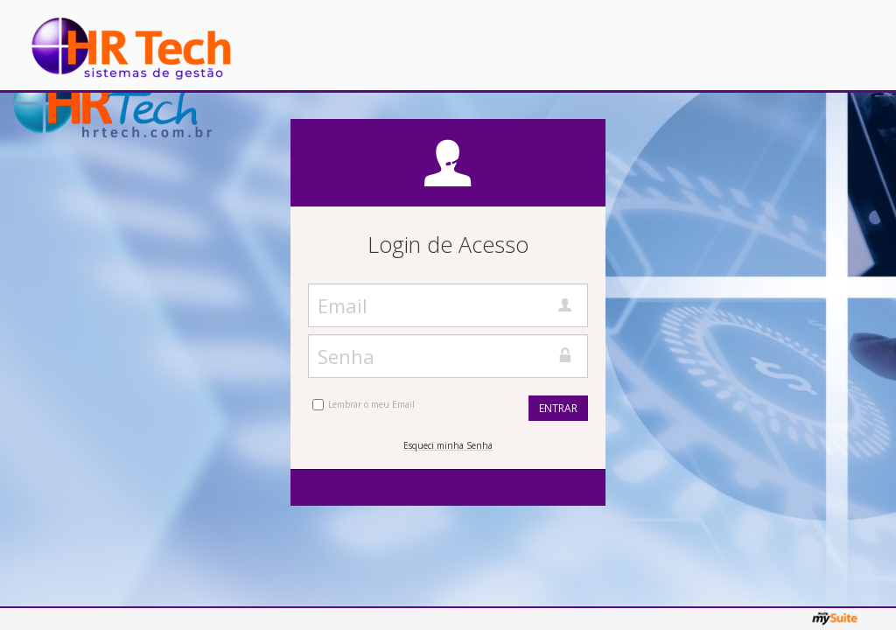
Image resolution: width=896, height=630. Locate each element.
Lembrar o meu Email (371, 404)
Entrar (558, 408)
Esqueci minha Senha (448, 445)
